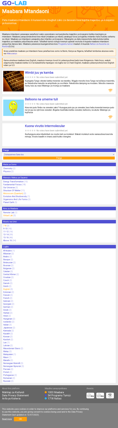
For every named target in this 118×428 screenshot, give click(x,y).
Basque (6, 259)
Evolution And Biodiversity (15, 196)
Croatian (7, 277)
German (6, 307)
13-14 (6, 234)
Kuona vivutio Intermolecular (45, 126)
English (6, 289)
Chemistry (7, 168)
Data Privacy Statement (15, 395)
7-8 (4, 225)
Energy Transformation (13, 181)
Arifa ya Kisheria (11, 398)
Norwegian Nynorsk (12, 366)
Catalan (6, 271)
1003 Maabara (56, 392)
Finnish (6, 295)
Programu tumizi (65, 44)
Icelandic (7, 322)
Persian (6, 369)
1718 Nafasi (54, 398)
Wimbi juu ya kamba (39, 72)
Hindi (5, 316)
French (6, 298)
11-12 (6, 231)
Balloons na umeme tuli (41, 99)
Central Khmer (9, 274)
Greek (6, 310)
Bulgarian (7, 268)
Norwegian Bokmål (11, 363)
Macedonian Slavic (11, 348)
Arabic (6, 256)
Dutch (5, 286)
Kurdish (6, 339)
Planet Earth (8, 202)
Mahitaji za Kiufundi (13, 392)
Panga (59, 158)
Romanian (7, 378)
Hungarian (7, 319)
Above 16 (7, 240)
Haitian (6, 313)
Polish (6, 372)
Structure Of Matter (12, 190)
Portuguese (8, 375)
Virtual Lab (8, 215)
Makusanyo (12, 53)
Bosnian (6, 265)
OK (20, 419)
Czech (6, 280)
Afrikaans (7, 250)
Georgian (7, 304)
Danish (6, 283)
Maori (5, 357)
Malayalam (8, 354)
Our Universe (9, 187)
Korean (6, 336)
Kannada (7, 330)
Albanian (7, 253)
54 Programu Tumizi (59, 395)
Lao (5, 342)
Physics (7, 171)
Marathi (6, 360)
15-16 (6, 237)
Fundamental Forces (12, 184)
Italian (6, 325)
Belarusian (8, 262)
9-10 (5, 228)
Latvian (6, 345)
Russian (6, 381)
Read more (7, 419)
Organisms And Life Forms (15, 199)
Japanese (7, 327)
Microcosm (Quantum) (13, 193)
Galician (6, 301)
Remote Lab (8, 212)
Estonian (7, 292)
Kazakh (6, 333)
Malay (6, 351)
